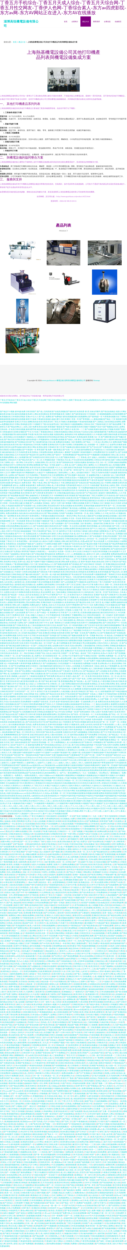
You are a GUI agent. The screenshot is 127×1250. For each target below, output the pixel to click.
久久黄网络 (120, 1068)
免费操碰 (109, 1088)
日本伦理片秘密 (94, 1114)
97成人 (5, 900)
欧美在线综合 (10, 874)
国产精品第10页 (32, 455)
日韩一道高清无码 (52, 1050)
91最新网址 (28, 1185)
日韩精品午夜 (61, 600)
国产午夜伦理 (92, 480)
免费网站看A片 (83, 536)
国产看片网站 (92, 1093)
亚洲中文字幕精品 (92, 503)
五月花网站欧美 (87, 666)
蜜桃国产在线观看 (72, 452)
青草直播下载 (42, 450)
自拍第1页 (61, 872)
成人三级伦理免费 (118, 475)
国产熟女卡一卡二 (51, 1134)
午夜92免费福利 (54, 572)
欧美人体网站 (35, 1060)
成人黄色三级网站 (93, 513)
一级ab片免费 (32, 882)
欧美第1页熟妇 (92, 727)
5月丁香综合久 (70, 1195)
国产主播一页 (104, 1111)
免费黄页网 (110, 1165)
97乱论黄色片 (116, 1218)
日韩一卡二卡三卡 (16, 958)
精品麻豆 (74, 1167)
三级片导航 (20, 1149)
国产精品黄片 (20, 475)
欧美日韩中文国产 (24, 600)
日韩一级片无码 (97, 1055)
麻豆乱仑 (88, 1009)
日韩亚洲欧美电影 (76, 923)
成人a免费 (14, 1129)
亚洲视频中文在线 (100, 872)
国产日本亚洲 (16, 691)
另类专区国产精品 (42, 732)
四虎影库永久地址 (104, 1040)
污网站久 (60, 1241)
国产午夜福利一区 (29, 450)
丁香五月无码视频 (17, 1111)
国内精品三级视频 (33, 1111)
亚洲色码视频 (89, 506)
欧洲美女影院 (102, 1091)
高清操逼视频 (80, 1093)
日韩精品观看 (104, 844)
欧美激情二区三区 (62, 735)
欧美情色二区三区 (101, 908)
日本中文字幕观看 (18, 684)
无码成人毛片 (46, 1022)
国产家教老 (17, 1162)
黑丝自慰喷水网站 (33, 602)
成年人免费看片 (80, 1096)
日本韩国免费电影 (24, 1027)
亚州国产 (83, 1210)
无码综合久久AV (48, 836)
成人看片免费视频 (60, 643)
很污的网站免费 (89, 638)
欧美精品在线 (16, 536)
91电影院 (17, 941)
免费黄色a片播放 (12, 620)
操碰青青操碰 (55, 490)
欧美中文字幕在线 (31, 895)
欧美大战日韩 (96, 1137)
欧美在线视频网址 (18, 559)
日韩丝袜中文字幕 (46, 630)
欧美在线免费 (40, 508)
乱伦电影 (95, 1238)
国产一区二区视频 (80, 1157)
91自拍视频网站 (22, 498)
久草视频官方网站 (116, 1004)
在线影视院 (9, 1147)
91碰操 (58, 895)
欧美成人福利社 (109, 485)
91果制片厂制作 (38, 841)
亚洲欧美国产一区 (40, 857)
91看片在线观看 (67, 1236)
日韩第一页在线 (8, 503)
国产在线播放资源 (60, 569)
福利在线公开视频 (106, 429)
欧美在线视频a (102, 714)
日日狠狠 (24, 936)
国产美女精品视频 (28, 1081)
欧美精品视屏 (45, 559)
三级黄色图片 (101, 1017)
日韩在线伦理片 (32, 1017)
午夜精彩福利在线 (99, 930)
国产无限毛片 (66, 429)
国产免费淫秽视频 (62, 686)
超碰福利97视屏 (30, 1083)
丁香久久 (28, 1221)
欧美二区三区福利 (20, 633)
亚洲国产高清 (99, 595)
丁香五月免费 (92, 943)
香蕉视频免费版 (67, 681)
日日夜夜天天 (91, 579)
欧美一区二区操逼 (97, 539)
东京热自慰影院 (97, 607)
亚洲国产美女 (40, 653)
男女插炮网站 (34, 498)
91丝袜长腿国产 (6, 844)
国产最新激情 (5, 610)
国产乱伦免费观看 (119, 531)
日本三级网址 (5, 462)
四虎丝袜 (83, 857)
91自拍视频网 (52, 824)
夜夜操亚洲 (23, 994)
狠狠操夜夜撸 (5, 419)
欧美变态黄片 (67, 587)
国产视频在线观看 (75, 635)
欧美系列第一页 (110, 887)
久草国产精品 (48, 727)
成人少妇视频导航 (22, 457)
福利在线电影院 (21, 742)
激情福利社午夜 (71, 434)
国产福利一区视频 (117, 1060)
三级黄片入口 (104, 444)
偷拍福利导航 (90, 549)
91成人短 (46, 1216)
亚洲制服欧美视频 (71, 880)
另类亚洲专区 (44, 999)
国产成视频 (78, 831)
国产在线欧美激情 (92, 429)
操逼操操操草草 (76, 704)
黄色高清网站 (116, 663)
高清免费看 (102, 1152)
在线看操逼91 (17, 1205)
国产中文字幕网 (49, 595)
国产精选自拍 (61, 589)
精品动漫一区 (83, 475)
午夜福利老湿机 (82, 1160)
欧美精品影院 (82, 437)
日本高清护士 (25, 689)
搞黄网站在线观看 (24, 729)
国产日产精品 (87, 493)
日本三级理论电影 (61, 709)
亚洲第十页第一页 (72, 419)
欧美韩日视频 (82, 427)
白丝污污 (65, 1167)
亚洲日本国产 (89, 1154)
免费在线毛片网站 (44, 485)
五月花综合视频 (99, 862)
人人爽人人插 (73, 472)
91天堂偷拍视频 (43, 549)
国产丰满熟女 (85, 656)
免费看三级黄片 (53, 864)
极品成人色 (28, 819)
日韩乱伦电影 (55, 1106)
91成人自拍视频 (36, 518)
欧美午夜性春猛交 (75, 643)
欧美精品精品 (102, 579)
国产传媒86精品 (41, 1210)
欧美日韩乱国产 (8, 668)
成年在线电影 (93, 1096)
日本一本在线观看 (18, 521)
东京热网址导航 (82, 1142)
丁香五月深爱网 (96, 495)
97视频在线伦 (52, 1030)
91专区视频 (64, 877)
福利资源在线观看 (43, 1081)
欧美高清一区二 (17, 653)
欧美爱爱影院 (112, 500)
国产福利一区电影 (57, 902)
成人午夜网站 (106, 483)
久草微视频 (43, 1093)
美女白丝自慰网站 (87, 956)
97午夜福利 (32, 1093)
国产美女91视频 (102, 1124)
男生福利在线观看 (20, 434)
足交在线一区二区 (110, 1208)
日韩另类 (64, 829)
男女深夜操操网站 (89, 643)
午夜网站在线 (112, 432)
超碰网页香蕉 (9, 511)
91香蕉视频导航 (89, 829)
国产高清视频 (93, 1213)
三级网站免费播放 (68, 864)
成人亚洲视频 (117, 533)
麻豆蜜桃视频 (62, 574)
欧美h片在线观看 (115, 610)
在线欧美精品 (9, 455)
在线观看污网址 (100, 617)
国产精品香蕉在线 (90, 925)
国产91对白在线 (111, 511)
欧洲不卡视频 (45, 880)
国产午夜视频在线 (80, 1121)
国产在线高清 (33, 742)
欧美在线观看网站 (86, 460)
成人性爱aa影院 (83, 541)
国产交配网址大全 (93, 633)
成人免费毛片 (36, 656)
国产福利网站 (108, 742)
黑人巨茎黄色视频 (84, 612)
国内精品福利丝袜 (82, 528)
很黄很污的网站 (82, 1149)
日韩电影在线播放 (63, 704)
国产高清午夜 (24, 735)
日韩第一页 (122, 1160)
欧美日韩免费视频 (69, 821)
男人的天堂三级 (52, 462)
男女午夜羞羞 (13, 638)
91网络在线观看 (26, 1129)
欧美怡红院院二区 (84, 1221)
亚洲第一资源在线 (79, 874)
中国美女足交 (18, 500)
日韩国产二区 (66, 653)
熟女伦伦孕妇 (116, 826)
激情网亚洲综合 (42, 597)
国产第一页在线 (105, 533)
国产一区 (76, 862)
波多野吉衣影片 (99, 1007)
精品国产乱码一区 (64, 625)
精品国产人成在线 (15, 556)
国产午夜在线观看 (107, 724)
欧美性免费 (77, 1050)
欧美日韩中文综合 (49, 625)
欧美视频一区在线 (17, 997)
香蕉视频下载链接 (55, 427)
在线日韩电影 (29, 694)
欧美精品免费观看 (57, 1139)
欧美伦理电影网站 (112, 478)
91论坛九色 (13, 887)
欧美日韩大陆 (16, 444)
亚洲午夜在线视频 (55, 724)
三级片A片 (45, 1037)
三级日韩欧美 (64, 424)
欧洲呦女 (78, 1175)
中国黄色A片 (47, 1149)
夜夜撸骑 (80, 1185)
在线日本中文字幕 (83, 953)
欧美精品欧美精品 (83, 707)
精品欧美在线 (117, 490)
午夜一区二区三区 (86, 610)
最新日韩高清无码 (51, 526)
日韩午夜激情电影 (75, 729)
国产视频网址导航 (113, 1048)
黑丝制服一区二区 (46, 742)
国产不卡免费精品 (58, 1053)
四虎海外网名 (25, 900)
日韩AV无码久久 (103, 643)
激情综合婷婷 (58, 610)
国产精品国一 (13, 595)
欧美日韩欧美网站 (108, 684)
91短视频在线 (21, 1022)
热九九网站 (83, 1167)
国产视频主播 (57, 852)
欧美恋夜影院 (53, 1132)
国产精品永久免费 (18, 483)
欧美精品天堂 (29, 658)
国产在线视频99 (95, 536)
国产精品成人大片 (105, 918)
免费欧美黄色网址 (10, 849)
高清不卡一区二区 (16, 617)
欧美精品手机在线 (62, 1098)
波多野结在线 (92, 582)
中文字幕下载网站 (86, 617)
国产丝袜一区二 (9, 969)
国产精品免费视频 (24, 740)
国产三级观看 (29, 623)
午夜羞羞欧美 (118, 910)
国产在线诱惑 (38, 526)
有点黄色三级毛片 (117, 587)
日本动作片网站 (66, 964)
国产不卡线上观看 (95, 628)
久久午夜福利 (97, 434)
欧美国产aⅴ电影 (37, 480)
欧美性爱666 (39, 897)
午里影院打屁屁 (25, 857)
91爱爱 (120, 1228)
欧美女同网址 (113, 671)
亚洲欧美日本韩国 (54, 821)
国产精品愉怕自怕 (101, 852)
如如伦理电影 (70, 958)
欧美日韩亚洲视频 (64, 480)
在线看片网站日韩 (44, 577)
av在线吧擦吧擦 (45, 488)
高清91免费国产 (37, 689)
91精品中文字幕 (100, 709)
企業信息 (107, 21)
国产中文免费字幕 (90, 717)
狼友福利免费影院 (84, 450)
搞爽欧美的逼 (32, 422)
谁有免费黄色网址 (31, 500)
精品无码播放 (27, 584)
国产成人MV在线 (58, 712)
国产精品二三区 (109, 419)
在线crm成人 (48, 1058)
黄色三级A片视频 (104, 651)
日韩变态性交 (85, 933)
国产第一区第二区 (47, 859)
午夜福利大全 (77, 546)
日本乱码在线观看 (88, 1091)
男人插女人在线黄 (27, 747)
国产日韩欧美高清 (20, 625)
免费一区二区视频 (29, 1160)
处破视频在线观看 (34, 1216)
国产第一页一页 (105, 722)
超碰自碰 (96, 1228)
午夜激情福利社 (62, 859)
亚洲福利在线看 (27, 1142)
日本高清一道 (40, 849)
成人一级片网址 (17, 462)
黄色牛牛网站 (14, 424)
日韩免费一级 (14, 727)
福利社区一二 (99, 640)
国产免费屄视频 (102, 740)
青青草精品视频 (85, 500)
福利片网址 (116, 971)
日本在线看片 (60, 584)
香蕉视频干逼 (104, 999)
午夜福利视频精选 (54, 1177)
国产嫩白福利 (27, 574)
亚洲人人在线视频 (73, 666)
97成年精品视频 (30, 1180)
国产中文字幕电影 (81, 559)
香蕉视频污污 (43, 1106)
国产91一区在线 (120, 623)
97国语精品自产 (75, 925)
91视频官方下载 (39, 424)
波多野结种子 (117, 569)
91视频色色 (57, 1088)
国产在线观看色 (39, 969)
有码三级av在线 (120, 1053)
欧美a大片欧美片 (107, 653)
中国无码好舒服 (76, 844)
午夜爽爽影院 (59, 495)
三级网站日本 (27, 897)
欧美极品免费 (41, 1198)
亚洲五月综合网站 (31, 643)
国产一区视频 (10, 1172)
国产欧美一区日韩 (78, 714)
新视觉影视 (68, 1009)
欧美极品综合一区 (86, 882)
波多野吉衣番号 (19, 569)
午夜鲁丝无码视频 (109, 1172)
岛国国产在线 (83, 834)
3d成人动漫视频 (56, 549)
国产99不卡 (21, 892)
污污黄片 (101, 1121)
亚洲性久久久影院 (52, 915)
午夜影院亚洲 (27, 918)
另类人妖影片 (96, 712)
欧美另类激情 (70, 495)
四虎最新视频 (7, 434)
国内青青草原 (107, 857)
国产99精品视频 (118, 691)
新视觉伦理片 (108, 470)
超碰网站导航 (94, 475)
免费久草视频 (115, 673)
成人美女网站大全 (105, 442)
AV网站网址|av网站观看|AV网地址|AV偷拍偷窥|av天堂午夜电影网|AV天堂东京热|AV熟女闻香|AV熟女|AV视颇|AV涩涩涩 (57, 808)
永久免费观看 (76, 689)
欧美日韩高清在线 (101, 488)
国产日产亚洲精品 (84, 1073)
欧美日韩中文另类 (15, 992)
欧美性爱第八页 (94, 857)
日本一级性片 (46, 1002)
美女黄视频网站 (47, 511)
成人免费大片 (79, 549)
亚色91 (18, 1053)
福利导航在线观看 (100, 679)
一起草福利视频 (75, 1126)
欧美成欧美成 (53, 661)
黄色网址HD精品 (10, 561)
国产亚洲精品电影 (44, 536)
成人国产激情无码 (52, 1078)
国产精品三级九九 (49, 920)
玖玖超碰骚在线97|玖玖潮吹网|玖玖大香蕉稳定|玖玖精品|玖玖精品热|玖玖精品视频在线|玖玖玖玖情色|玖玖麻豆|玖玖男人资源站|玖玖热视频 (61, 783)
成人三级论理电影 (15, 1180)
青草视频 (83, 1025)
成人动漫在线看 (93, 490)
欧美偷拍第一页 (84, 1037)
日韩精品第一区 (61, 1045)
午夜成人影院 (59, 651)
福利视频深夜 (53, 829)
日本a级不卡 (93, 1132)
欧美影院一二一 (89, 951)
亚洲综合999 (100, 956)
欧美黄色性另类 (101, 467)
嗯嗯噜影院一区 (21, 1055)
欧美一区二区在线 (12, 1193)
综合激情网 (32, 1042)
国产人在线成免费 (86, 696)
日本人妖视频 (114, 1231)
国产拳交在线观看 (71, 1210)
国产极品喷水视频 (90, 544)
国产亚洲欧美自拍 (75, 1022)
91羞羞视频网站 (76, 424)
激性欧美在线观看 (109, 1198)
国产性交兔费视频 (18, 666)
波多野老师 (36, 836)
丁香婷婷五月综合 (114, 574)
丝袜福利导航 (77, 740)
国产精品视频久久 (46, 610)
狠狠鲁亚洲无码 (118, 483)
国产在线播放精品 (50, 663)
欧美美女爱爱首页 (97, 1012)
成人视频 (98, 976)
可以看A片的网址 (66, 444)
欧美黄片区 (112, 831)
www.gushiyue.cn (49, 380)
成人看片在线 (73, 745)
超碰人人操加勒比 (99, 457)
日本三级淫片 (96, 1162)
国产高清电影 (19, 1025)
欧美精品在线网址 (114, 422)
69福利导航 (13, 1058)
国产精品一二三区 (94, 981)
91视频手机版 (91, 1098)
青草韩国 (122, 964)
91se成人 (78, 969)
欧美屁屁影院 (83, 600)
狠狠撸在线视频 (6, 625)
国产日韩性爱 (38, 493)
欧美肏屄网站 (22, 541)
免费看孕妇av (104, 1147)
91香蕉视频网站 (45, 470)
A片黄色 (74, 936)
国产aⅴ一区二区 (36, 460)
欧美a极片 (26, 951)
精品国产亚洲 (35, 737)
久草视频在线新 (49, 460)
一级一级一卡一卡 (56, 1205)
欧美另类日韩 (119, 470)
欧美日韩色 (55, 943)
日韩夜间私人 (41, 551)
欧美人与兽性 (13, 737)
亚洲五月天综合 (21, 422)
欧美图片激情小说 (109, 712)
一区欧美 (100, 920)
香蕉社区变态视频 (33, 521)
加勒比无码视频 (15, 1007)
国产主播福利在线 (85, 1139)
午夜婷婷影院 (29, 933)
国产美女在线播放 (75, 709)
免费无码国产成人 (7, 1078)
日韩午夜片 (26, 1208)
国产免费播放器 (92, 821)
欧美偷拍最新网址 (117, 1124)
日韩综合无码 (88, 424)
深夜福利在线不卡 (114, 638)
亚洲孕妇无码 (53, 444)
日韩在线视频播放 (61, 1126)
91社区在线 (30, 1009)
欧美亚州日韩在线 (62, 1182)
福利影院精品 (14, 628)
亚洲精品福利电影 (86, 745)
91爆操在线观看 (49, 518)
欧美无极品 (43, 1055)
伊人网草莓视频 (16, 895)
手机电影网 (13, 981)
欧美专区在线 (35, 467)
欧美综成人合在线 (42, 1119)
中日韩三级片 (116, 1081)
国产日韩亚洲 (108, 623)
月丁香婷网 (98, 1058)
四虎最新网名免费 (86, 936)
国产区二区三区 (85, 470)
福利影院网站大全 (24, 579)
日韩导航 (62, 976)
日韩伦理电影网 (117, 902)
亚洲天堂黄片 (20, 979)
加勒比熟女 (113, 951)
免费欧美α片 (70, 651)
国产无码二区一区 (24, 877)
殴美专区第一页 (92, 1226)
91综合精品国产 (28, 508)
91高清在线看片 (32, 488)
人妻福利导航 (97, 523)
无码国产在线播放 (66, 513)
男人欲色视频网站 (15, 567)
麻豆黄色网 (50, 1223)
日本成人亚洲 (88, 1200)
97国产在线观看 (103, 521)
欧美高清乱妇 (35, 592)
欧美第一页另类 (64, 551)
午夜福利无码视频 (10, 1241)
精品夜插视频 (7, 732)
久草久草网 (43, 1083)
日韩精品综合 (33, 1020)
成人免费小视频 (94, 1210)
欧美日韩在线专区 (88, 1030)
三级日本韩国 (12, 1109)
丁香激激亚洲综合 (46, 432)
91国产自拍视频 (115, 696)
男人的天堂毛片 (25, 1175)
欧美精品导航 (38, 877)
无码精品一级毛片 (49, 503)
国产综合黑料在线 (96, 841)
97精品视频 (88, 831)
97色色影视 (46, 946)
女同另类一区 (54, 597)
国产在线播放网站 (103, 549)
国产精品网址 (47, 607)
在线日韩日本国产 (119, 969)
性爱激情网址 (20, 882)
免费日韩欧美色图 (110, 434)
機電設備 (60, 380)
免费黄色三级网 (27, 989)
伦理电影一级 (70, 712)
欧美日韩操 (41, 824)
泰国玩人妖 (54, 984)
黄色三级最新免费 (78, 943)
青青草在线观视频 (86, 961)
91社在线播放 (9, 1139)
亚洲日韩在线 (54, 1083)
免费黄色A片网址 (106, 1020)
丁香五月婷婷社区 (43, 974)
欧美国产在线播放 (88, 902)
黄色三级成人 (25, 589)
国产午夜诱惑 (88, 709)
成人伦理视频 (35, 638)
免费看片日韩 (40, 717)
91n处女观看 (8, 1098)
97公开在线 (66, 1007)
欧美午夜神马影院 (73, 1058)
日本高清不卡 (53, 1208)
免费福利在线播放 (63, 442)
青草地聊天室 (52, 1063)
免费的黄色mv (80, 1193)
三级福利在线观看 (36, 676)
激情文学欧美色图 (75, 467)
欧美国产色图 (91, 651)
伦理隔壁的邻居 (56, 834)
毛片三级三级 (35, 564)
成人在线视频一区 (91, 444)
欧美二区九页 (43, 1042)
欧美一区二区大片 (85, 852)
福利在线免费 (100, 729)
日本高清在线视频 (101, 686)
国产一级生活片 (30, 1106)
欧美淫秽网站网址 (62, 638)
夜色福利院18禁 (12, 607)
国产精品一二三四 (90, 442)
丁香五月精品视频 (107, 1068)
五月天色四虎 (20, 455)
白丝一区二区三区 (10, 1137)
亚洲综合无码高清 (16, 658)
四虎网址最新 (24, 1195)
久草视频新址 (97, 742)
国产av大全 (91, 1040)
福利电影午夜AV (51, 689)
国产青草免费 (49, 676)
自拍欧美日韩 (70, 498)
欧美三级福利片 (99, 493)
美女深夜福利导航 (113, 1223)
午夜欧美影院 (79, 918)
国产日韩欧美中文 (112, 595)
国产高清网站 (112, 862)
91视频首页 (93, 1231)
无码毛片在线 (22, 635)
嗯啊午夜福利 (16, 472)
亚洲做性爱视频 (109, 668)
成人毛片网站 (55, 930)
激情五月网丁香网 (21, 905)
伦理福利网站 (59, 511)
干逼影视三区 (13, 546)
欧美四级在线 (111, 450)
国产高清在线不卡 (117, 567)
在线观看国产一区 (65, 816)
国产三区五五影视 (73, 584)
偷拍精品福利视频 (96, 989)
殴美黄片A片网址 (43, 1073)
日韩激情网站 (78, 444)
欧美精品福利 (114, 701)
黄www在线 (78, 1009)
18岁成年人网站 (15, 910)
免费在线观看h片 (69, 1073)
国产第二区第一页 (45, 908)
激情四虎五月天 (98, 1048)
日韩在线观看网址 (10, 984)
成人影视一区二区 (15, 508)
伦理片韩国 (85, 867)
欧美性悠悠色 (24, 1014)
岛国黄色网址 (59, 434)
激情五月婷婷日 (32, 666)
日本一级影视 (5, 880)
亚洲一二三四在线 (35, 668)
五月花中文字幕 (70, 885)
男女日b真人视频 (84, 516)
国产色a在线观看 (52, 877)
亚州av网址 (101, 1175)
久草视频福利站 (43, 439)
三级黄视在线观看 (90, 1126)
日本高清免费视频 (41, 902)
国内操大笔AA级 (48, 442)
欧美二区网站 (87, 679)
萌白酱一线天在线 (55, 1009)
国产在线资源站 (25, 656)
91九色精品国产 (64, 1004)
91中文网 (122, 1017)
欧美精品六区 (99, 1088)
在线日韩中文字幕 (95, 895)
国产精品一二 (67, 559)
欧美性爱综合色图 (67, 1142)
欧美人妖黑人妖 (82, 724)
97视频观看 (25, 1045)
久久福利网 (28, 992)
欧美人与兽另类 (34, 925)
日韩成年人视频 (118, 546)
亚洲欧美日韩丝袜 (99, 915)
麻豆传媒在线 (15, 1198)
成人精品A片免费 (46, 541)
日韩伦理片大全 (28, 1053)
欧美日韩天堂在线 (95, 864)
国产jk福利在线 (117, 549)
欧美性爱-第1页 (83, 411)
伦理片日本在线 (57, 536)
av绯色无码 (20, 956)
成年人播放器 (101, 1154)
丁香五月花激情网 (73, 1223)
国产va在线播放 (66, 1129)
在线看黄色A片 (110, 1058)
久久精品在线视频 (66, 824)
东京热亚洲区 (102, 946)
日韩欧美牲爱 (85, 1048)
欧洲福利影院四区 (110, 1009)
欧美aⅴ (61, 1137)
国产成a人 (109, 1053)
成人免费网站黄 (69, 999)
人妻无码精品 (7, 437)
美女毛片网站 (79, 847)
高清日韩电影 (51, 640)
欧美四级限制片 (75, 829)
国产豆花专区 (89, 625)
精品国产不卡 (113, 679)
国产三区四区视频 (56, 1152)
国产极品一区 (18, 732)
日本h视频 (103, 1045)
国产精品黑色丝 (52, 722)
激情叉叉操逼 (31, 419)
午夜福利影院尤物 (10, 1236)
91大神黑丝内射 (19, 465)
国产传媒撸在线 (68, 447)
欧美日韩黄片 (56, 559)
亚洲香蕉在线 (58, 719)
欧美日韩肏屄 (13, 709)
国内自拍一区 (116, 643)
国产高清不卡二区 (20, 745)
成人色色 (117, 1182)
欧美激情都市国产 (118, 943)
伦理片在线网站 (113, 745)
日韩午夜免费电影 (70, 928)
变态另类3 (116, 1185)
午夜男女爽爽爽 (112, 933)
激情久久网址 (56, 533)
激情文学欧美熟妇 (49, 844)
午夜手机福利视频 (43, 1157)
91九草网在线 (45, 892)
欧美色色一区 (16, 1101)
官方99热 (62, 953)
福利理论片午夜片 (66, 531)
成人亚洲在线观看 (48, 638)
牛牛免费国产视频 (57, 1042)
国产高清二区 (99, 1170)
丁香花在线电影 (46, 1091)
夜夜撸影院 (112, 1188)
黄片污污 (98, 1208)
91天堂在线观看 (39, 699)
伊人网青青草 (119, 841)
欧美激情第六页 (112, 719)
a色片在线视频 (59, 648)
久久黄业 (7, 867)
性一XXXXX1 (53, 964)
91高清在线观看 (39, 1137)
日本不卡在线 (63, 844)
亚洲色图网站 (8, 979)
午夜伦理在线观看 (29, 536)
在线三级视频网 (98, 577)
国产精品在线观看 (93, 1172)
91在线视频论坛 (58, 602)
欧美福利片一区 (80, 661)
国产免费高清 (7, 630)
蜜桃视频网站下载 (117, 625)
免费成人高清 (47, 605)
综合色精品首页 (103, 902)
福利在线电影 (31, 439)
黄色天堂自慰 (62, 729)
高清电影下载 (37, 546)
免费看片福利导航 (34, 1213)
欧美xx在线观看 (56, 732)
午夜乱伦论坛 (17, 1185)
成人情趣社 (111, 829)
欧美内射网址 (42, 661)
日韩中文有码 (81, 1147)
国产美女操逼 (73, 574)
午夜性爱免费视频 (8, 961)
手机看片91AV (34, 1022)
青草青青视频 (55, 414)
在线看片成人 (117, 480)
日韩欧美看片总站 (28, 1193)
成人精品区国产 (107, 556)
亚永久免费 (39, 819)
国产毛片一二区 (36, 1048)
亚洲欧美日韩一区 (110, 523)
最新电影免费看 (34, 745)
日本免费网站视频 (9, 635)
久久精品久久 (40, 615)
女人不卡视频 (53, 658)
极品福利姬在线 (8, 452)
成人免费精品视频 (81, 1177)
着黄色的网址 (48, 679)
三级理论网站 (62, 472)
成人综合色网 (14, 699)
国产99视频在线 (82, 498)
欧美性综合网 (51, 717)
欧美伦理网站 (73, 892)
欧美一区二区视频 (77, 859)
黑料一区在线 (121, 485)
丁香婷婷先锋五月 (101, 424)
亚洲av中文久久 (32, 416)
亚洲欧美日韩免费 (118, 834)
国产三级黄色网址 (16, 694)
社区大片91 (103, 1050)
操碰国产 (39, 1114)
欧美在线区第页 (30, 661)
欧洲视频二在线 (120, 556)
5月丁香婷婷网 (39, 1007)
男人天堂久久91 (30, 908)
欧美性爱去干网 (73, 946)
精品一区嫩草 (72, 668)
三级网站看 (69, 1152)
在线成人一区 (69, 910)
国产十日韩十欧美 (63, 1032)
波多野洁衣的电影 (108, 824)
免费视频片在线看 (90, 663)
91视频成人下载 (10, 564)
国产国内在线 (80, 579)
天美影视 (104, 1004)
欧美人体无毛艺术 (91, 836)
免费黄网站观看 (13, 1048)
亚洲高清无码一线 (46, 1162)
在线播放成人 (32, 719)
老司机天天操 (42, 691)
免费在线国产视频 (119, 442)
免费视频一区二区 (113, 656)
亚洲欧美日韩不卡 (74, 976)
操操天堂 (50, 869)
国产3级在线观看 (10, 999)
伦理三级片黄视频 (64, 503)
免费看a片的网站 (70, 1088)
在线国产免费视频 (115, 467)
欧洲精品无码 (11, 640)
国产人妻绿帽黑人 (88, 1116)
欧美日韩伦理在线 (68, 572)
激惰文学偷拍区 (105, 1063)
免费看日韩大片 (51, 1221)
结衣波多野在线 (52, 424)
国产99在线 (67, 989)
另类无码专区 (87, 1058)
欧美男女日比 (77, 671)
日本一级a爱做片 (51, 948)
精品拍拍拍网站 (43, 429)
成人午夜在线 (64, 890)
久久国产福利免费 (106, 1195)
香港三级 (90, 1083)
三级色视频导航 (89, 645)
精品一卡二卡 (91, 714)
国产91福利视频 (111, 577)
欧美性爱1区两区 (64, 633)
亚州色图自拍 (81, 910)
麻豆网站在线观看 (91, 1068)
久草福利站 (113, 872)
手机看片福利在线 (49, 831)
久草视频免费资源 (81, 628)
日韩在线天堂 (20, 488)
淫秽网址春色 (110, 1106)
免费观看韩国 (121, 640)
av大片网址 (39, 1142)
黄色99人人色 (65, 951)
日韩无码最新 (88, 1081)
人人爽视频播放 (76, 554)
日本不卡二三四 (89, 969)
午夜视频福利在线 (75, 1081)
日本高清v (27, 1101)
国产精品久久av (45, 696)
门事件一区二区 (8, 518)
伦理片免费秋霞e (118, 844)
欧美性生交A (43, 854)
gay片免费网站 (114, 948)
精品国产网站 (24, 495)
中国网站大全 (111, 648)
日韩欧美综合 (88, 595)
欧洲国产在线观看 (108, 737)
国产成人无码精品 (64, 1228)
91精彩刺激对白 (113, 457)
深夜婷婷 (20, 826)
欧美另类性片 (45, 478)
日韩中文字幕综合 (78, 1017)
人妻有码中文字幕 (7, 488)
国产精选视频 (13, 495)
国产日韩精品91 (41, 658)
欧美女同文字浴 (39, 722)
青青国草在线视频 (90, 521)
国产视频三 (87, 1007)
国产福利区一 (87, 1170)
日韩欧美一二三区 (23, 836)
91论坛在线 (46, 928)
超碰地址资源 (17, 1073)
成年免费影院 (67, 969)
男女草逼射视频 (11, 1167)
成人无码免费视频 (109, 1129)
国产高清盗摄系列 (19, 925)
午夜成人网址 (42, 483)
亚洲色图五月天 (47, 495)
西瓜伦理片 (56, 1073)
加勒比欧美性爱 (120, 439)
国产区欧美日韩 (64, 689)
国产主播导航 (97, 470)
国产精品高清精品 (99, 890)
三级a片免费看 (69, 1147)
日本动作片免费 (28, 1198)
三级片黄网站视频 (68, 684)
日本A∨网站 (114, 908)
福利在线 (105, 1027)
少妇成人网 (113, 1042)
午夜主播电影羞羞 (68, 483)
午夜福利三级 (50, 1241)
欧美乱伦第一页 (42, 933)
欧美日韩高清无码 (46, 422)
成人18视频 (93, 905)
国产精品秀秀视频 (116, 544)
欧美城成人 (118, 905)
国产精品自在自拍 (53, 694)
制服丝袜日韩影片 (111, 1221)
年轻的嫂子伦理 (115, 892)
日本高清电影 (74, 1116)
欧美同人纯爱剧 (13, 1060)
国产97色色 (81, 938)
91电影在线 (121, 839)
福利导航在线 (70, 727)
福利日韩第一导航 (104, 689)
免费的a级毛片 (35, 605)
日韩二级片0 (57, 928)
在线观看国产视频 (24, 544)
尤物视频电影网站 (95, 623)
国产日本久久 (31, 612)
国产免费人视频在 (12, 1218)
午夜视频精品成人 (68, 707)
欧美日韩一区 (112, 956)
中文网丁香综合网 (10, 1014)
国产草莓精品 (92, 1086)
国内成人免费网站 (31, 617)
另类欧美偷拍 (19, 1231)
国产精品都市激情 (83, 495)
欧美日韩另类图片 (57, 1104)
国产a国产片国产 (75, 679)
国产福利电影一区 (95, 416)
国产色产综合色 (92, 447)
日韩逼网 (22, 1109)
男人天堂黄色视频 (85, 648)
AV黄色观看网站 (92, 658)
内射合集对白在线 (26, 513)
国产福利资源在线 (79, 414)
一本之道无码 (15, 824)
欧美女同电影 (37, 1004)
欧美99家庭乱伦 (19, 523)
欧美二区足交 (25, 1076)
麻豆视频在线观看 (66, 918)
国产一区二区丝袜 (115, 506)
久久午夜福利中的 (38, 1063)
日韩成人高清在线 (14, 923)
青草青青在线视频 (115, 518)
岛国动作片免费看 (33, 1126)
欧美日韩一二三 (78, 429)
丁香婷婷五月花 (45, 475)
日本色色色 (95, 824)
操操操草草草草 (101, 506)
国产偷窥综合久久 (99, 450)
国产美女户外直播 (16, 661)
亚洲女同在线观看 (110, 536)
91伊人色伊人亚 (49, 1060)
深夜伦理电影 (93, 531)
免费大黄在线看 (16, 1030)
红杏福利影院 (36, 679)
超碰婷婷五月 (35, 495)
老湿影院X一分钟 (101, 1104)
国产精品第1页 (25, 890)
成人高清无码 (99, 511)
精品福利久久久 (26, 526)
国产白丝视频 (96, 516)
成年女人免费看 (19, 485)
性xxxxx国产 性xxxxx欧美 (13, 1091)
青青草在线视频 (68, 1027)
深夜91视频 (30, 1104)
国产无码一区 (112, 964)
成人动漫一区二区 (113, 1065)
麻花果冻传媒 (5, 414)
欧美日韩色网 (71, 913)
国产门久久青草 (71, 612)
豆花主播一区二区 (46, 569)
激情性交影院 (59, 498)
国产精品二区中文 (84, 900)
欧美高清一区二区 (101, 696)
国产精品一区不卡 (68, 1203)
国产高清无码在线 (75, 544)
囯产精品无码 (24, 460)
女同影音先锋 (108, 1190)
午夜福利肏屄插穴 (116, 961)
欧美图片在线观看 (110, 472)
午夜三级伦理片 (64, 1200)
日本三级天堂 (96, 602)
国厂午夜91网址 (70, 834)
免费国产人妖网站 (49, 1014)
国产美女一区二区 (116, 714)
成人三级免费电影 (57, 1055)
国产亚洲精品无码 (22, 442)
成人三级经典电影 (96, 668)
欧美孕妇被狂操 (22, 847)
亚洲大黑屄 (56, 974)
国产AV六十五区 (87, 605)
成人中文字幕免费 (101, 610)
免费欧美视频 (41, 997)
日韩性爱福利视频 (35, 704)
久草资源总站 (56, 999)
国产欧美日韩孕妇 (96, 1157)
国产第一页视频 (89, 635)
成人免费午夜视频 (12, 986)
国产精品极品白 (89, 671)
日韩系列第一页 (80, 513)
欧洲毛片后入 (32, 1109)
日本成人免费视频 (29, 577)
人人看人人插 (119, 724)
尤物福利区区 (88, 640)
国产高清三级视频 (80, 816)
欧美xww (104, 1167)
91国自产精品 (54, 1121)
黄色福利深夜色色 (33, 844)
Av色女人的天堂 (25, 595)
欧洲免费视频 (68, 455)
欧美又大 (60, 1233)
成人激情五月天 (89, 554)
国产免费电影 (56, 416)
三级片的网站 (113, 869)
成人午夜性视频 (103, 681)
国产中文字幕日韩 (108, 732)
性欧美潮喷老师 (45, 971)
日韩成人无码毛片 (17, 1032)
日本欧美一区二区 (53, 1101)
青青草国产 (69, 1093)
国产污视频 (25, 1050)
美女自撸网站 (97, 1221)
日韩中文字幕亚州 (111, 561)
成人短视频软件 (14, 673)
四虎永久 (22, 984)
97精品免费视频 (14, 493)
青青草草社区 (10, 1004)
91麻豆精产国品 (6, 1025)
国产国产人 (103, 1205)
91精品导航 (104, 1022)
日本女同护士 (29, 462)
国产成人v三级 (68, 567)
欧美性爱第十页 (50, 493)
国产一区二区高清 (53, 1185)
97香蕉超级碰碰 (10, 600)
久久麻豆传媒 (92, 1063)
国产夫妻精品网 (105, 447)
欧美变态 (9, 1200)
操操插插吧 (100, 897)
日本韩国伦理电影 (18, 416)
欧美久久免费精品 (9, 740)
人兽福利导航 (67, 1218)
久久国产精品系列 (120, 1025)
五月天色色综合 (109, 495)
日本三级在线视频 (110, 1162)
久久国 (111, 928)
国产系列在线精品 (48, 745)
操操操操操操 (104, 658)
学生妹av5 (119, 1083)
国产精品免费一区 (40, 1236)
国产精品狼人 (79, 681)
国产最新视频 (79, 1218)
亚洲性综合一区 (26, 645)
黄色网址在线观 (111, 880)
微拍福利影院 (59, 539)
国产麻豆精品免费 (13, 645)
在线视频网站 (82, 416)
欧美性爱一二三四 (112, 1055)
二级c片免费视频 (78, 658)
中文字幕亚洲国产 (19, 852)
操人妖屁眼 (20, 1002)
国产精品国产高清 (44, 556)
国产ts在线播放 (36, 503)
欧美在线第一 (60, 516)
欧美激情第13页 (92, 994)
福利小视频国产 (9, 1213)
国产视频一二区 (101, 1083)
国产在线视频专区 (118, 651)
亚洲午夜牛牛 (80, 1086)
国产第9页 (91, 1017)
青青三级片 (103, 1132)
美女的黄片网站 (15, 897)
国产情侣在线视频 (29, 587)
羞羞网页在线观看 (118, 704)
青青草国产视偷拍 (28, 551)
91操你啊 (79, 1068)
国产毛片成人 (15, 951)
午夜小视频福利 (71, 1037)
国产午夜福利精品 (15, 839)
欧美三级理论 (51, 994)
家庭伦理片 (77, 915)
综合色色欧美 (14, 701)
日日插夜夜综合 (9, 826)
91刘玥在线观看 (21, 1098)
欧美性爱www (110, 1002)
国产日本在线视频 (72, 523)
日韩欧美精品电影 (72, 539)
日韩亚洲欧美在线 (29, 1012)
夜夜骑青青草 (77, 717)
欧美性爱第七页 (75, 1045)
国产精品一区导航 (48, 465)
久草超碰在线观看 (13, 506)
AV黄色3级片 (8, 882)
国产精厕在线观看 (61, 564)
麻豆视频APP (90, 923)
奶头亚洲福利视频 (54, 1238)
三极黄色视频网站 (16, 974)
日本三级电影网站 (17, 1104)
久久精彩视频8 (89, 729)
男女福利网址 (102, 1030)
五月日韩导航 (87, 1208)
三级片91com (78, 920)
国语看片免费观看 (64, 717)
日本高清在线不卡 (64, 905)
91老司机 (17, 1160)
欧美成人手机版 (96, 1078)
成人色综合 (93, 1195)
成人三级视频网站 (110, 528)
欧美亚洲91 (43, 1086)
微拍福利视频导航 (12, 1165)
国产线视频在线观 (38, 1203)
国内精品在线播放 (75, 521)
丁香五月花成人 (93, 1119)
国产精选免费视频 (71, 956)
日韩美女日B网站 (102, 645)
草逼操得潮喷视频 (88, 946)
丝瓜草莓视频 (112, 1032)
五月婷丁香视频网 (31, 943)
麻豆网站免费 (63, 561)
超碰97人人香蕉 (62, 465)
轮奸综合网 (4, 920)
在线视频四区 (105, 455)
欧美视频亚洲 (34, 1182)
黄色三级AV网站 (83, 607)
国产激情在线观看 (82, 1078)
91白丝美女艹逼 (98, 630)
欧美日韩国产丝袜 (46, 651)
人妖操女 (109, 1177)
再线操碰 (63, 1048)
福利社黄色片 (11, 679)
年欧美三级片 (40, 1040)
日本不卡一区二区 (52, 620)
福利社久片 (77, 849)
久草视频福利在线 (55, 997)
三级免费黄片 (15, 918)
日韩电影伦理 (7, 465)
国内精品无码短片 (7, 1002)
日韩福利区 (118, 859)
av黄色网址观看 (65, 658)
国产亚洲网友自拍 (15, 587)
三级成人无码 (34, 1147)
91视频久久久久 (32, 859)
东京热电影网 (53, 691)
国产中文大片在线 (31, 432)
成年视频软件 (73, 839)
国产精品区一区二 (15, 597)
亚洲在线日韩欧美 (117, 681)
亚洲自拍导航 (91, 1205)
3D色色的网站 (12, 1175)
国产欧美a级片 (70, 437)
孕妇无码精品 (29, 653)
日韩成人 (47, 1195)
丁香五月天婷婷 (96, 472)
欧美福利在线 (106, 910)
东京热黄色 (79, 1152)
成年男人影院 (12, 1243)
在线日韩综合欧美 (37, 735)
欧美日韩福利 (61, 836)
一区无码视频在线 (38, 1238)
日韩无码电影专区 (107, 1096)
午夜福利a (38, 948)
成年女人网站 (120, 925)
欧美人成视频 (7, 602)
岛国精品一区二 (36, 1070)
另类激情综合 (11, 544)
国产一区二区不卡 (29, 691)
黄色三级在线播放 (84, 439)
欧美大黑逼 (84, 1012)
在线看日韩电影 (70, 623)
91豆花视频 (60, 979)
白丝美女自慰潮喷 (79, 526)
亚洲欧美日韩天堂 (10, 1195)
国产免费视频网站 (28, 490)
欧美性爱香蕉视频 (81, 1129)
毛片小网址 (33, 1165)
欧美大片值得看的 (94, 938)
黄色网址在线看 (78, 699)
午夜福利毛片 (14, 1210)
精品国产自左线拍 (59, 488)
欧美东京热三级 (10, 539)
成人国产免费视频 (26, 1243)
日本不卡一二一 (113, 1109)
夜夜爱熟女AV (18, 1190)
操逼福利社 (101, 1032)
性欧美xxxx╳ (67, 1157)
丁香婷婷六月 (44, 1190)
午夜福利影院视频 (85, 422)
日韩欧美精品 (16, 574)
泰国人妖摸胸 (53, 645)
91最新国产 (51, 849)
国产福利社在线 (53, 900)
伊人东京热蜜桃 (86, 908)
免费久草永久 (99, 584)
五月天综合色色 (59, 605)
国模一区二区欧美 (112, 584)
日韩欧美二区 (55, 684)
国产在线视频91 (58, 523)
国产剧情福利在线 (66, 462)
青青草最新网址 (19, 602)
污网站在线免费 (115, 1167)
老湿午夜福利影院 (63, 701)
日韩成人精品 (104, 567)
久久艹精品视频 (74, 630)
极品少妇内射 (76, 493)
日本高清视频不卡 (64, 663)
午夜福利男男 (55, 429)
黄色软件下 (77, 1007)
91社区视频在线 (111, 605)
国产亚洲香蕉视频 (108, 854)
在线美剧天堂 (56, 577)
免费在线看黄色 (12, 513)
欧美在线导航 (90, 869)
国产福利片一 (57, 455)
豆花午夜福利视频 (17, 1017)
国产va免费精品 (6, 500)
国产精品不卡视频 (7, 411)
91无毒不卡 (63, 923)
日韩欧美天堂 (102, 1042)
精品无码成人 (15, 964)
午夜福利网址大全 (67, 1076)
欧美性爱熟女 (51, 867)
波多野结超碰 (16, 447)
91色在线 (54, 1213)
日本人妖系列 (104, 834)
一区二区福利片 (107, 615)
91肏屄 (61, 867)
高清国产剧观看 (97, 880)
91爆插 (42, 994)
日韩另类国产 (31, 411)
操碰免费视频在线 (27, 1114)
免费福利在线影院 (84, 434)
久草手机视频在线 (80, 905)
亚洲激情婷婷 (60, 869)
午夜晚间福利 (59, 727)
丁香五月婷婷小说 (31, 610)
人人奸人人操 (5, 724)
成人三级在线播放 (59, 592)
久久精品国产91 (37, 628)
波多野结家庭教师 (7, 422)
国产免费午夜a (65, 1213)
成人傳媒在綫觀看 (29, 854)
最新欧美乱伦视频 (74, 589)
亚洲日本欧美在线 (66, 1063)
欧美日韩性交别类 (47, 457)
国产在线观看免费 (7, 847)
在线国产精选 (66, 897)
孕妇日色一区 (101, 635)
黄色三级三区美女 (118, 455)
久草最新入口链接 (71, 610)
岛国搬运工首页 (114, 1045)
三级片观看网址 (76, 442)
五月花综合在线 (51, 1096)
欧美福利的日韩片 (37, 905)
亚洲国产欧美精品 (23, 1063)
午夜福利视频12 (77, 625)
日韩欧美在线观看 (49, 966)
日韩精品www (80, 964)
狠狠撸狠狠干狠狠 (44, 567)
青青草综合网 (33, 651)
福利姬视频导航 (100, 432)
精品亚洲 (75, 890)
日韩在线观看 (33, 696)
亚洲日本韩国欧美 (60, 1022)
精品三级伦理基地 (52, 628)
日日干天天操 (36, 607)
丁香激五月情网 (21, 976)
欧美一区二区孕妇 (61, 656)
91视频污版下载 (118, 447)
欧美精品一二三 (74, 457)
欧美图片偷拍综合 (67, 1086)
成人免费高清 (107, 1210)
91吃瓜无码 (110, 1216)
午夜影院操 (79, 869)
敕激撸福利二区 (30, 528)
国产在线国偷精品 (98, 478)
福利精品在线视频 (109, 516)
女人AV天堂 (118, 1086)
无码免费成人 (87, 976)
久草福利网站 (47, 1111)
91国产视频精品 (107, 427)
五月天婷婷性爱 (21, 452)
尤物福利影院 (96, 913)
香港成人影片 (86, 457)
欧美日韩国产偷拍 (97, 1160)
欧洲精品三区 (95, 684)
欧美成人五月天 (61, 745)
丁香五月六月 (86, 589)
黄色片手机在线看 (68, 694)
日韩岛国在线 (110, 589)
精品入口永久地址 (23, 1078)
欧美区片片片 (81, 1114)
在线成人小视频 (96, 694)
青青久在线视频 (56, 1035)
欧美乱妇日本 (60, 676)
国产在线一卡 (71, 1139)
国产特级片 (11, 1188)
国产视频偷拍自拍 (65, 994)
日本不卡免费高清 (13, 615)
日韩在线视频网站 (49, 925)
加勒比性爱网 (121, 460)
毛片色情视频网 (56, 1231)
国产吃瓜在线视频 (104, 1185)
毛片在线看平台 (111, 452)
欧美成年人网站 (32, 414)
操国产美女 (89, 1101)
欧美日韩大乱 (36, 1058)
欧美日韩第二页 (106, 490)
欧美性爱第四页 (21, 511)
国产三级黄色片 (37, 544)
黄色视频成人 (40, 1243)
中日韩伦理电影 (43, 707)
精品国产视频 (73, 1025)
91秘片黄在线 (90, 1152)
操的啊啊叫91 (95, 958)
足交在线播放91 (19, 437)
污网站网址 (87, 872)
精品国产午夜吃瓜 (97, 1177)
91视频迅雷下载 (46, 521)
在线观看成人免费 (116, 1104)
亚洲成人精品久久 (102, 1081)
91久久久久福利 (61, 467)
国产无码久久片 (49, 704)
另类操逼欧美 (7, 432)
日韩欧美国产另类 (54, 1167)
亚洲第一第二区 (106, 836)
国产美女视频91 (71, 475)
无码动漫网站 (8, 976)
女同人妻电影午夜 (50, 740)
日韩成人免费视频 (73, 1104)
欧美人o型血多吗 (81, 597)
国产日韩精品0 (101, 1243)
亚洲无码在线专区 (13, 681)
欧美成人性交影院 (7, 1149)
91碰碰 (42, 847)
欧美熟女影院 (42, 447)
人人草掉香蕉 (11, 651)
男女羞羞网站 (38, 1116)
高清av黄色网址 (76, 645)
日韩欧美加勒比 (94, 732)
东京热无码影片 (43, 1231)
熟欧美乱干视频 (44, 839)
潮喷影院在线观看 (42, 490)
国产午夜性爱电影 (10, 1132)
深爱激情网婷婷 (112, 1170)
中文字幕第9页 (74, 656)
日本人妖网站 (9, 475)
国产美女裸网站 (25, 671)
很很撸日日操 (35, 539)
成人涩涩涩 (80, 1172)
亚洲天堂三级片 (32, 569)
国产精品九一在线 (69, 577)
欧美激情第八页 (41, 910)
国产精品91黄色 (93, 1004)
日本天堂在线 (77, 1154)
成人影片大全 (79, 533)
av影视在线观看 (104, 717)
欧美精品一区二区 (81, 1198)
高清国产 (86, 1223)
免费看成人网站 (15, 915)
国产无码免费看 (91, 735)
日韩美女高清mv (70, 478)
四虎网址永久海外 (101, 1070)
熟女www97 (86, 1216)
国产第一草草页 (72, 470)
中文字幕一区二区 (76, 1188)
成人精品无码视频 (91, 673)
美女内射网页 (46, 592)
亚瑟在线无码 (25, 727)
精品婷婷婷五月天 (56, 910)
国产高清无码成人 (112, 592)
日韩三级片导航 (73, 971)
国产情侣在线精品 (108, 411)
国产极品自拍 (25, 480)
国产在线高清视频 (58, 411)
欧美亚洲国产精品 (66, 661)
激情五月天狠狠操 (92, 533)
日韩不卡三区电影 (45, 941)
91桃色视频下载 (96, 485)
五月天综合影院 (47, 1182)
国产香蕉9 (30, 997)
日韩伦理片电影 (76, 638)
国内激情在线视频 (84, 577)
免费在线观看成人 (108, 661)
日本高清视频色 (36, 1200)
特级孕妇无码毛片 (72, 867)
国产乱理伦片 (57, 956)
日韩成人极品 (115, 658)
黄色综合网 (9, 1053)
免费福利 (82, 997)
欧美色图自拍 (44, 414)
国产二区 (82, 1119)
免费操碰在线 (51, 472)
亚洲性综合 (87, 986)
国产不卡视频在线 (19, 1093)
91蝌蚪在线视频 (78, 503)
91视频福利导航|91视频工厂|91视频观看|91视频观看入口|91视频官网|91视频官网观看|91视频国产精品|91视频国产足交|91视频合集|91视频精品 (69, 803)
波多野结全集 (56, 528)
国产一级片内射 (114, 941)
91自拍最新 (102, 869)
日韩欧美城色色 (15, 834)
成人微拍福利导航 (29, 941)
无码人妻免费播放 (14, 872)
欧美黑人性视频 (13, 864)
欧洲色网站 (89, 1188)
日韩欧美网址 (81, 819)
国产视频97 (87, 887)
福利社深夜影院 (6, 928)
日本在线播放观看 (107, 992)
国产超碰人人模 (71, 439)
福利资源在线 (38, 1241)
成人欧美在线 (52, 923)
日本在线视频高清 (12, 936)
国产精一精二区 (14, 480)
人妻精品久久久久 (94, 508)
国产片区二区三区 (22, 686)
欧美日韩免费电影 (14, 1012)
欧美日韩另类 (118, 582)
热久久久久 (103, 1231)
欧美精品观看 (8, 1022)
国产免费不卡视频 (93, 661)
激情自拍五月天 (59, 666)
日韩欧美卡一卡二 (65, 831)
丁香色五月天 (11, 541)
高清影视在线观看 (105, 877)
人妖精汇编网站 (30, 1088)
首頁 (65, 21)
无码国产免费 (117, 1040)
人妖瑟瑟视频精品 (58, 882)
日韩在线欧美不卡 (74, 826)
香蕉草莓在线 (95, 1198)
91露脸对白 (20, 1139)
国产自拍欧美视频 (68, 900)
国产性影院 (56, 1157)
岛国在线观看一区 (99, 719)
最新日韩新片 (84, 472)
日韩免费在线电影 (46, 452)
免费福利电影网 (117, 554)
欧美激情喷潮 (101, 638)
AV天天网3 (25, 1060)
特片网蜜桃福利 (28, 472)
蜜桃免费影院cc (112, 493)
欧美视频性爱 (22, 1188)
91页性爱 (31, 874)
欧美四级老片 (58, 607)
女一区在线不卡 (39, 1167)
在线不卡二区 (24, 1058)
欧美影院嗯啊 (117, 414)
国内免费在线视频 (54, 1243)
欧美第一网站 (31, 483)
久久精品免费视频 (60, 521)
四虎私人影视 (109, 1073)
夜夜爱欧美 (61, 1223)
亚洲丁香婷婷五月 (57, 623)
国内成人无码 (84, 539)
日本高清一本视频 (54, 969)
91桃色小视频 (33, 880)
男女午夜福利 (46, 1147)
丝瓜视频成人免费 (67, 819)
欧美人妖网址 (119, 427)
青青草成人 (108, 864)
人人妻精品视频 (96, 419)
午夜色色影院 (104, 943)
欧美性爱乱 (122, 938)
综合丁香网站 (121, 416)
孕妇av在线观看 (11, 1238)
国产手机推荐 (52, 918)
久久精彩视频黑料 (104, 691)
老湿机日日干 (50, 589)
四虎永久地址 (10, 892)
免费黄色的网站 (76, 1182)
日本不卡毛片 (111, 617)
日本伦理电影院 (28, 1157)
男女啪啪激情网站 (44, 587)
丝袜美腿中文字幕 (93, 847)
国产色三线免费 (35, 442)
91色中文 (91, 897)
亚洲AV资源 (42, 1160)
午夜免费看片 (66, 615)
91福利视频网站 (101, 1101)
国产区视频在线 (106, 633)
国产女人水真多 (106, 1086)
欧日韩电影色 (81, 572)
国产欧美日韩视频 (79, 722)
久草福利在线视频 (50, 729)
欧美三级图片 (66, 414)
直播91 (83, 981)
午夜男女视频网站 (9, 696)
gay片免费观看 (65, 1208)
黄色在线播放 (108, 600)
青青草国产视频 (115, 979)
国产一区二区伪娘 (60, 617)
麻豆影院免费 (117, 1241)
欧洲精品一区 (114, 740)
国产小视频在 (17, 1106)
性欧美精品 (84, 1035)
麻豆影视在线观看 (27, 681)
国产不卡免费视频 (106, 727)
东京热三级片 (9, 742)
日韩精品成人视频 (16, 943)
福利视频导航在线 (64, 966)
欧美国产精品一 (95, 597)
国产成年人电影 (34, 511)
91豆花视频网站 (58, 1165)
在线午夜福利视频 (16, 470)
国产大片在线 (34, 1188)
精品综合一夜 (44, 882)
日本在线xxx (36, 1014)
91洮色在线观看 (49, 668)
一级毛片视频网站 (20, 719)
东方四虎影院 (48, 656)
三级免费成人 (55, 1218)
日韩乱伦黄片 (53, 1144)
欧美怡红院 (122, 1188)
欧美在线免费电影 (80, 989)
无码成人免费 (31, 724)
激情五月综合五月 (73, 902)
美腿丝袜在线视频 (116, 1030)
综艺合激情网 (60, 826)
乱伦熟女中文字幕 (31, 470)
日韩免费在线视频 (57, 439)
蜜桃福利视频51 (23, 564)
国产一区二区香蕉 (16, 1221)
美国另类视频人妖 (93, 526)
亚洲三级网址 (91, 918)
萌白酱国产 (11, 1068)
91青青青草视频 (25, 663)
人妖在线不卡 (23, 676)
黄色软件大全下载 (33, 559)
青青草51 (108, 1157)
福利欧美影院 (7, 633)
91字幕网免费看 (12, 467)
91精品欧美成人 (115, 1132)
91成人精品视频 (44, 956)
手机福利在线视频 (16, 908)
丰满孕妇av (93, 971)
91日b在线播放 (30, 958)
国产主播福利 (83, 913)
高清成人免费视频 (79, 508)
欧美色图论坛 (110, 920)
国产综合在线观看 (47, 1017)
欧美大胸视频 (12, 676)
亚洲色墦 (27, 913)
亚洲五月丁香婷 (67, 1078)
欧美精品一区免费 (46, 719)
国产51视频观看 (112, 1121)
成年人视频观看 (58, 1170)
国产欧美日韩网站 (95, 874)
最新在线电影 (80, 447)
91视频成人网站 (59, 541)
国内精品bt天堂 (93, 462)
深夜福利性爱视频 (7, 478)
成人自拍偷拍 (117, 994)
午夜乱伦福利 (106, 498)
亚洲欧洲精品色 (111, 564)
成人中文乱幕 (73, 460)
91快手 (121, 1022)
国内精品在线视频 (86, 1243)
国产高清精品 (74, 564)
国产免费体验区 (25, 869)
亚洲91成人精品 (24, 561)
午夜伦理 (3, 1180)
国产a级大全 (29, 1119)
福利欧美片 (21, 1216)
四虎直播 (71, 1149)
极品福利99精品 (80, 567)
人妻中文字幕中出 (100, 1203)
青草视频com (6, 1190)
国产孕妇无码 (9, 439)
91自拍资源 (97, 1009)
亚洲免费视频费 (111, 986)
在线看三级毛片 (6, 1065)
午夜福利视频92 (85, 452)
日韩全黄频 (33, 999)
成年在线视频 (35, 946)
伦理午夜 (15, 841)
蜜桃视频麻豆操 (70, 536)
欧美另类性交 (31, 1086)
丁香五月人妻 (85, 890)
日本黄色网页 (119, 857)
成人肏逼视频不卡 (98, 1223)
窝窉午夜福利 (86, 561)
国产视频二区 (111, 729)
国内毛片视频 (94, 854)
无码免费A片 (41, 1009)
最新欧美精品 (50, 600)
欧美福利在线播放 (90, 1045)
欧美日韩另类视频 (100, 551)
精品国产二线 (38, 574)
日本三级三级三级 (83, 1238)
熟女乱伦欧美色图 (90, 1111)
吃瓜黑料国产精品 (119, 498)
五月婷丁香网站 (118, 699)
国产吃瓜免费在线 (52, 671)
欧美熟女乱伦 (38, 513)
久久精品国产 (56, 1119)
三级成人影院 (99, 666)
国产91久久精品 (96, 528)
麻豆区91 (3, 839)
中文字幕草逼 (92, 1020)
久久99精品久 (83, 958)
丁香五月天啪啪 (59, 422)
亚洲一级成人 (108, 913)
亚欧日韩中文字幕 (80, 966)
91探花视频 (95, 1035)
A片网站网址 (50, 961)
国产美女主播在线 (53, 508)
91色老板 (94, 834)
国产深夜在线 (42, 572)
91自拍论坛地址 (87, 432)
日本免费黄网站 (58, 475)
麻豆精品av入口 (47, 564)
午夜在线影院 (51, 816)
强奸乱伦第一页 (28, 964)
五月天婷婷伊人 (26, 699)
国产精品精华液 (80, 455)
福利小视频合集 (52, 1129)
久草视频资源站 (37, 1096)
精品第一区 (31, 984)
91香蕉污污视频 (68, 724)
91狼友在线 (37, 1175)
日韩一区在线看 (34, 831)
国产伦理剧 (74, 1012)
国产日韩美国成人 (108, 559)
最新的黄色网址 (40, 989)
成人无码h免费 (91, 859)
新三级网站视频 (17, 610)
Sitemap (96, 380)
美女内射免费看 (15, 1170)
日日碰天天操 (72, 600)
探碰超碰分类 (116, 923)
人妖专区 (84, 971)
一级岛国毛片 (52, 551)
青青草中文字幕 (94, 559)
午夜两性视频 (73, 908)
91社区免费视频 (97, 1106)
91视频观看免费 (100, 574)
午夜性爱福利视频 (105, 546)
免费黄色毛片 (37, 663)
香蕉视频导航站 (13, 1114)
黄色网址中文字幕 (57, 612)
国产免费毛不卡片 (104, 969)
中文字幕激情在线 (53, 615)
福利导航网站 (49, 584)
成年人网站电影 (25, 1167)
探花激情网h (112, 1144)
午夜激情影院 (77, 663)
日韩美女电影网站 (83, 1076)
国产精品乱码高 (21, 668)
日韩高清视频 (117, 707)
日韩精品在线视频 (44, 712)
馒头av (111, 1083)
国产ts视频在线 (34, 966)
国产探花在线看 (32, 1025)
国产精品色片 (61, 668)
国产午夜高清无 (101, 936)
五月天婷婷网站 (32, 475)
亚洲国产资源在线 (43, 1053)
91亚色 (77, 1030)
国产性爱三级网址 (10, 994)
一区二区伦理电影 (99, 948)
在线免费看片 (56, 1190)
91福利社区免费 (98, 953)
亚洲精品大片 (71, 979)
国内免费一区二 (58, 696)
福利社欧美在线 (92, 722)
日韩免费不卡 (121, 1213)
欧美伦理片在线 (17, 643)
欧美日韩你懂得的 (14, 948)
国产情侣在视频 (115, 1091)
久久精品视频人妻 (66, 691)
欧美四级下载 (68, 737)
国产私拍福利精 (106, 1182)
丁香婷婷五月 (69, 938)
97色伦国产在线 (100, 745)
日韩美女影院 (82, 1195)
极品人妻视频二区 (75, 836)
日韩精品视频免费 (58, 556)
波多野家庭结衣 (86, 1070)
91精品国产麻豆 (103, 923)
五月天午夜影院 (68, 1238)
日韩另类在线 (5, 653)
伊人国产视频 (75, 686)
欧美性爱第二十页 (85, 1165)
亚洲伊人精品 (71, 676)
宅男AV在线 (79, 1101)
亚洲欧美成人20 (68, 930)
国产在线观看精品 (67, 1114)
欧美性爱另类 (116, 1111)
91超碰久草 (108, 981)
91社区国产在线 (32, 1032)
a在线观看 (87, 915)
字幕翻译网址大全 (79, 615)
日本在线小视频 (92, 1014)
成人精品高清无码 (59, 892)
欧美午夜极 (113, 1050)
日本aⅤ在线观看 (20, 1065)
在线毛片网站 (52, 890)
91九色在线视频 (22, 1070)
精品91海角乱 (66, 915)
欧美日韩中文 (79, 994)
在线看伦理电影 (63, 1060)
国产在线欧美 (111, 1160)
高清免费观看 (25, 701)
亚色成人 (114, 1022)
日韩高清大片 (13, 460)
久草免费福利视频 (41, 1035)
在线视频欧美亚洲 (29, 712)
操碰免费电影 (41, 964)
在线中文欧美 (64, 645)
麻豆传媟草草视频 (64, 699)
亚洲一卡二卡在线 (7, 836)
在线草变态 (93, 1147)
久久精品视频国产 (111, 895)
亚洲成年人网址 (108, 1114)
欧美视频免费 (49, 1154)
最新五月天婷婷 (45, 1109)
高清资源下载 (57, 737)
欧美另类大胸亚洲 (103, 625)
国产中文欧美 (76, 1032)
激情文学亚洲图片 (118, 999)
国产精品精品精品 (93, 483)
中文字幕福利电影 (110, 694)
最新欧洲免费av (91, 699)
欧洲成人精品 (34, 981)
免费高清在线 (103, 701)
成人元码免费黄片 (64, 740)
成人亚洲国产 (6, 941)
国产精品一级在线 (79, 653)
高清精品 (41, 1223)
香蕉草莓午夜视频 (16, 1083)
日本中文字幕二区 (59, 470)
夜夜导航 (40, 915)
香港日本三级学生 (52, 1142)
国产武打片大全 (96, 974)
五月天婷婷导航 (110, 989)
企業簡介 (75, 21)
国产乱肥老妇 (15, 551)
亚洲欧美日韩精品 (115, 890)
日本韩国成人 (24, 887)
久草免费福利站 (101, 892)
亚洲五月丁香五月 (47, 895)
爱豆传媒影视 (35, 928)
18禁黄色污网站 (10, 605)
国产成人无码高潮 (44, 411)
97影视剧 (71, 1068)
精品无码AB (74, 948)
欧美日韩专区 (94, 966)
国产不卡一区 (20, 533)
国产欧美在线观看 (110, 628)
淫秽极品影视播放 (117, 645)
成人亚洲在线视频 (29, 582)
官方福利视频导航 (20, 648)
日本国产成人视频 (78, 1020)
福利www (71, 953)
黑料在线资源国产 (105, 859)
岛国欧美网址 (40, 462)
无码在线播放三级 (90, 844)
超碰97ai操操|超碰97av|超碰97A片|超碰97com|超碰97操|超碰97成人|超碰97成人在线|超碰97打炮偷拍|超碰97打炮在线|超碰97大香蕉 (70, 752)
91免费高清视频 (50, 544)
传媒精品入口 (31, 437)
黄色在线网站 (29, 938)
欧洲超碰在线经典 (12, 1121)
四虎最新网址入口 (66, 1198)
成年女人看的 (49, 735)
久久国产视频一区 (105, 699)
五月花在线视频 (28, 824)
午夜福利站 (21, 874)
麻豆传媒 (15, 867)
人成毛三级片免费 (29, 427)
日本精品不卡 (87, 551)
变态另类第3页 (26, 493)
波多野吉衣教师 (116, 444)
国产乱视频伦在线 (53, 1007)
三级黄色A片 (66, 887)
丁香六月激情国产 (105, 582)
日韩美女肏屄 (80, 1063)
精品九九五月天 (83, 485)
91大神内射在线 (87, 592)
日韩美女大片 (118, 836)
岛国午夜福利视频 (45, 1088)
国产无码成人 (8, 1203)
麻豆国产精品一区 (55, 1160)
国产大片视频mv (8, 498)
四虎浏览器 (4, 1017)
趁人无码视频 (114, 465)
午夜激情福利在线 (55, 885)
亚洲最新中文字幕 (118, 1147)
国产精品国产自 (15, 712)
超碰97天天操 (86, 862)
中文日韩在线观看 (24, 969)
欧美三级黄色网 (20, 862)
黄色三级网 (28, 1030)
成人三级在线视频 (34, 625)
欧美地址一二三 (89, 704)
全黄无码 (34, 1068)
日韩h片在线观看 (47, 467)
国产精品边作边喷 (114, 709)
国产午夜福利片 (65, 671)
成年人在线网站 (62, 518)
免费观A (74, 1243)
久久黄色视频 (104, 849)
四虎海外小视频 (50, 1004)
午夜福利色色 (27, 444)
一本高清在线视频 (51, 1048)
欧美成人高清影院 (56, 1210)
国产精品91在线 (45, 500)
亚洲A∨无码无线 (105, 905)
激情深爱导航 (31, 429)
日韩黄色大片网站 (72, 1241)
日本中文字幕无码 (97, 885)
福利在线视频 (93, 819)
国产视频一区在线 (78, 633)
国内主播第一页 (76, 701)
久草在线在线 (89, 620)
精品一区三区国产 (46, 643)
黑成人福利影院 (15, 584)
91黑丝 (121, 951)
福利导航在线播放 (77, 735)
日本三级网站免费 (10, 890)
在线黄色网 (9, 956)
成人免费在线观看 (22, 518)
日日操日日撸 (115, 1027)
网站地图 (13, 402)
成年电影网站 (76, 986)
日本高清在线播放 (118, 717)
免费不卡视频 (62, 544)
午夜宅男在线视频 (88, 1241)
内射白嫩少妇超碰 (74, 1180)
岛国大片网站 (121, 411)
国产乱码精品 (62, 635)
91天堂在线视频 (98, 1216)
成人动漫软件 (45, 852)
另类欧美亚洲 (105, 994)
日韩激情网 (7, 1182)
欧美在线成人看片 (32, 1233)
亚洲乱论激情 (14, 989)
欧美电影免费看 (115, 1126)
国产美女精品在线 (29, 556)
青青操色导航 (98, 986)
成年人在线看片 (71, 648)
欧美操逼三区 (37, 595)
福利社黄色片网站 (29, 447)
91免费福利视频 (87, 488)
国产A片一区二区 (62, 595)
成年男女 (70, 869)
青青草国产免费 (106, 821)
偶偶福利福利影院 (106, 1193)
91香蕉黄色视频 (109, 416)
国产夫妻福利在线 (7, 1063)
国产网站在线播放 (51, 513)
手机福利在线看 (89, 467)
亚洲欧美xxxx (98, 900)
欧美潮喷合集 (92, 572)
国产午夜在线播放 (24, 679)
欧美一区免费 (56, 587)
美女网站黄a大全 (104, 663)
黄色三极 (55, 986)
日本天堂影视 (110, 630)
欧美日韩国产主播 (33, 1149)
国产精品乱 (93, 999)
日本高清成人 (102, 735)
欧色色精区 (65, 986)
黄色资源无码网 (70, 719)
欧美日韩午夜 (15, 854)
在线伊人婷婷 (114, 946)
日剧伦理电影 (97, 1073)
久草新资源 (84, 1065)
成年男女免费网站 (37, 686)
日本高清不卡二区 (83, 930)
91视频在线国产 (80, 897)
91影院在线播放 (80, 462)
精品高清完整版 (115, 686)
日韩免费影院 (5, 1073)
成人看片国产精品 (42, 681)
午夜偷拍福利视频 (71, 1231)
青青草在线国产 (63, 1124)
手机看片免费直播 (61, 1188)
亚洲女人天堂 (6, 1162)
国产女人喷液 (109, 607)
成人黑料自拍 (78, 620)
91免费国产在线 (37, 701)
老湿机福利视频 (38, 1101)
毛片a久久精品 (23, 961)
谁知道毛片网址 (6, 1126)
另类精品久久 (73, 1048)
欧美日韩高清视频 (18, 429)
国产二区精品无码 (40, 645)
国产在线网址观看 (85, 979)
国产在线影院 (34, 457)
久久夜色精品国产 (72, 511)
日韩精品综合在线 (33, 920)
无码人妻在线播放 (24, 640)
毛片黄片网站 (103, 673)
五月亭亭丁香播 (115, 488)
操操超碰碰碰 (25, 531)
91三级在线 (72, 1053)
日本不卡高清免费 (50, 936)
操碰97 (54, 976)
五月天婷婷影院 (109, 1137)
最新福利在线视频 (18, 419)
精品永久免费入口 (66, 1193)
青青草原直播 (37, 913)
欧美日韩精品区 (80, 691)
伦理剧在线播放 (15, 450)
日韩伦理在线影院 (93, 615)
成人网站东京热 (35, 936)
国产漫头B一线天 (53, 1203)
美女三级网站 (40, 694)
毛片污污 (47, 976)
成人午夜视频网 (111, 666)
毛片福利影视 (81, 490)
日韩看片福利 (72, 882)
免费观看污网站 (7, 1055)
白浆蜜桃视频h (72, 422)
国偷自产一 (76, 1208)
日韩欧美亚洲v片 (79, 1004)
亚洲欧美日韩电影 (50, 633)
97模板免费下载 (110, 874)
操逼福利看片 (31, 485)
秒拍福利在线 (62, 640)
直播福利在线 (5, 643)
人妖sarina (44, 1205)
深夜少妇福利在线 (90, 849)
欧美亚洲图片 (55, 582)
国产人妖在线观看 (18, 612)
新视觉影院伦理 (43, 437)
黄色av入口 (57, 1147)
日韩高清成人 (116, 849)
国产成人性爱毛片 (81, 841)
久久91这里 (33, 994)
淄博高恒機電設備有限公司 (74, 380)
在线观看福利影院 (15, 722)
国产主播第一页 (65, 526)
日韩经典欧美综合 (59, 500)
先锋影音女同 (68, 732)
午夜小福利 (70, 1042)
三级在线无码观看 (16, 885)
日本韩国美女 (24, 737)
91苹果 (123, 1076)
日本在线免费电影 (63, 1154)
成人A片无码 (111, 953)
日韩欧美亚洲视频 (86, 511)
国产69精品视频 (37, 554)
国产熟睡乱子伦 (92, 992)
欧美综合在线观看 (109, 597)
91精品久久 (77, 887)
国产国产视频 (98, 1139)
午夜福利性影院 (25, 1241)
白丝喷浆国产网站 (27, 673)
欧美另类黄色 (110, 640)
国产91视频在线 (80, 582)
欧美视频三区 (71, 556)
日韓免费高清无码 (68, 490)
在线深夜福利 (22, 696)
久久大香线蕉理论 (101, 465)
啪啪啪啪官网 (32, 979)
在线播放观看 (102, 1116)
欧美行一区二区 (14, 689)
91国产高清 (65, 1083)
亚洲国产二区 (62, 1116)
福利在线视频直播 (69, 416)
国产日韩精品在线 (43, 938)
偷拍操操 (83, 1231)
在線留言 (118, 21)
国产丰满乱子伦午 (26, 849)
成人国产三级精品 (76, 465)
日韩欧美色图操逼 (61, 432)
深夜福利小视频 (72, 933)
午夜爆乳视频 (68, 549)
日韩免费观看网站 (38, 579)
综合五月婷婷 (115, 503)
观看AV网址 (6, 841)
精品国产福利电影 (105, 480)
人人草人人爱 (94, 910)
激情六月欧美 (20, 478)
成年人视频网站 (23, 605)
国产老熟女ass (73, 981)
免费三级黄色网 (86, 839)
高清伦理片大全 (59, 971)
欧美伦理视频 (49, 686)
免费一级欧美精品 (55, 450)
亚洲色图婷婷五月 (113, 1236)
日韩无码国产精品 (10, 1116)
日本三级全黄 (68, 1162)
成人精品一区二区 (38, 887)
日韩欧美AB (40, 867)
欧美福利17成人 (37, 589)
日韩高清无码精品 (17, 920)
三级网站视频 (26, 829)
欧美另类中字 (82, 623)
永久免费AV (77, 951)
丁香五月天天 (70, 1055)
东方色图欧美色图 (22, 592)
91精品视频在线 (37, 671)
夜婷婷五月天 (39, 1129)
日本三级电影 (104, 503)
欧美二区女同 (50, 701)
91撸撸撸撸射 (33, 892)
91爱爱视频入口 (99, 648)
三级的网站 (32, 930)
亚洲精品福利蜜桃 (89, 569)
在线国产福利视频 (89, 877)
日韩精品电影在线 (73, 592)
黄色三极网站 (88, 465)
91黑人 (75, 961)
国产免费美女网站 (21, 928)
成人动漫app (54, 1086)
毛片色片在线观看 (98, 1076)
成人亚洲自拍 (28, 910)
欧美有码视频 (103, 572)
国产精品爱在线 (37, 1078)
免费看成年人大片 (63, 554)
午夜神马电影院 (15, 1157)
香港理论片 (51, 1228)
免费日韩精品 (99, 605)
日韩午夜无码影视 (35, 714)
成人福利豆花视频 (47, 1233)
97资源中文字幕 (19, 707)
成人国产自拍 (27, 722)
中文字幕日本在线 (35, 635)
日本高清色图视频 (77, 1226)
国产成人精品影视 (14, 902)
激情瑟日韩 (30, 1139)
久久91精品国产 (89, 740)
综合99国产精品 (68, 1185)
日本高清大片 (86, 630)
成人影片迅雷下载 (8, 1027)
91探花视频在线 (10, 704)
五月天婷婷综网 (113, 1076)
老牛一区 (14, 1096)
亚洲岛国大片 (17, 1088)
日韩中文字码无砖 (13, 531)
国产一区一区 (82, 676)
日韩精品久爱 (27, 834)
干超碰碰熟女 (14, 554)
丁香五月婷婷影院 (110, 816)
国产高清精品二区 (43, 986)
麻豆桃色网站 (54, 854)
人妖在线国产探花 (97, 1053)
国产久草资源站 (111, 539)
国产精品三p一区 (103, 826)
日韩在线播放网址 (30, 1162)
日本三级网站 (57, 1195)
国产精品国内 (69, 1190)
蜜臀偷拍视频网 (60, 908)
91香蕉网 (35, 1045)
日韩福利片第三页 (55, 447)
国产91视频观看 (93, 455)
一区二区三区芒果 (36, 1098)
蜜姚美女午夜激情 (19, 1020)
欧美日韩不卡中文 (42, 623)
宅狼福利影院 (5, 559)
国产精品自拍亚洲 (109, 938)
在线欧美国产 (119, 1177)
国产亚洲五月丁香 (90, 546)
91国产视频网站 (107, 966)
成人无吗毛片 (29, 1073)
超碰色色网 (63, 948)
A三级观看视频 (13, 1154)
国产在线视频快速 (59, 1065)
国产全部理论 (24, 1096)
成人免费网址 (38, 584)
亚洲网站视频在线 (53, 992)
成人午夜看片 (16, 572)
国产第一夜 (38, 1154)
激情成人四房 (120, 607)
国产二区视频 (52, 1193)
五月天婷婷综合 (97, 867)
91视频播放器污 (38, 951)
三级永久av (14, 900)
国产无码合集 (81, 864)
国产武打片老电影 (84, 719)
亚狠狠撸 (47, 1065)
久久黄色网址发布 (44, 533)
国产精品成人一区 (116, 735)
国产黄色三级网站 (107, 1226)
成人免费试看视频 (85, 1088)
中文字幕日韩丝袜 (64, 546)
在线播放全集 (40, 673)
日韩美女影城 (78, 673)
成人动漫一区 (95, 556)
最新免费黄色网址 (50, 714)
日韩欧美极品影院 (64, 493)
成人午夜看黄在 (65, 722)
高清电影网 (38, 1226)
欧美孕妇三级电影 (81, 531)
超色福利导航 (79, 587)
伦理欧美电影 (20, 439)
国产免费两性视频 (61, 1091)
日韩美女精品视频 (29, 572)
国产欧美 (105, 1060)
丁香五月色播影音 (37, 816)
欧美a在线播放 (66, 506)
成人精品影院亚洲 (77, 1098)
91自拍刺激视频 (98, 933)
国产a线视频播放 (80, 732)
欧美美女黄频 (91, 1218)
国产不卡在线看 (13, 1050)
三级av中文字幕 (87, 584)
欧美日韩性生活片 (47, 1020)
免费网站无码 (41, 1144)
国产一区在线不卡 (50, 1175)
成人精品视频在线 (66, 628)
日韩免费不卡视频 (22, 1203)
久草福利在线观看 (57, 958)
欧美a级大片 (97, 1037)
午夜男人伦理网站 (48, 872)
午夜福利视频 (104, 1218)
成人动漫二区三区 (44, 528)
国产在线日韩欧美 (87, 564)
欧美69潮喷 (8, 1160)
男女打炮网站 (29, 717)
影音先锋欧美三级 (100, 839)
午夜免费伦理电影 (47, 498)
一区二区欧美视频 (93, 1027)
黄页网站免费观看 (33, 465)
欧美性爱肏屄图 (30, 839)
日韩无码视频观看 (117, 1070)
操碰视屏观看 (81, 727)
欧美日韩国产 (83, 1053)
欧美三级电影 (29, 974)
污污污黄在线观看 (82, 1236)
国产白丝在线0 (52, 673)
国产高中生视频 (6, 966)
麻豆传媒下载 (55, 681)
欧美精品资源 (116, 689)
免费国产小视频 (95, 737)
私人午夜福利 (24, 1228)
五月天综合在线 (45, 1068)
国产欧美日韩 (106, 707)
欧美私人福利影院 (15, 582)
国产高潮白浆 (86, 742)
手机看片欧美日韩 (35, 434)
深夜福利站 (18, 1119)
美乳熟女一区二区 (51, 1076)
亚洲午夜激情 (119, 615)
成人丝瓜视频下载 (47, 1032)
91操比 (28, 1004)
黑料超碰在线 (50, 554)
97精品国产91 (106, 1238)
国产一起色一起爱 (50, 546)
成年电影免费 (20, 411)
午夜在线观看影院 (97, 1236)
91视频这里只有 (84, 478)
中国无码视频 (103, 544)
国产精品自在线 (8, 714)
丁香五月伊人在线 (46, 617)
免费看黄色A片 (105, 531)
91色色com (80, 1205)
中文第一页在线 (75, 518)
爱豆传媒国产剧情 (9, 729)
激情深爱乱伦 (27, 948)
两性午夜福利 (67, 1177)
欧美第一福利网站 (98, 656)
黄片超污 (109, 1012)
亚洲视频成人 (67, 992)
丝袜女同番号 (95, 411)
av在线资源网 (114, 1200)
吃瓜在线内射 (80, 651)
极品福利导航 (40, 1030)
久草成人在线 (41, 874)
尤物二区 (26, 872)
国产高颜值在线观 (15, 577)
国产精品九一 (114, 1101)
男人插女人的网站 (61, 679)
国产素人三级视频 (81, 974)
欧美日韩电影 (27, 902)
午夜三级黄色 (46, 737)
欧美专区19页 (87, 1104)
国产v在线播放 (102, 671)
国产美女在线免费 (97, 541)
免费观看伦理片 (66, 984)
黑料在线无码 (11, 579)
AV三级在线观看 (66, 620)
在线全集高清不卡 (17, 1009)
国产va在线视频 (67, 582)
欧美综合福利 (42, 427)
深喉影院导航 (25, 628)
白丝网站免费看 (68, 528)
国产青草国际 (84, 419)
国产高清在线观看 (16, 528)
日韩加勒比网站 (70, 852)
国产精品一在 (91, 691)
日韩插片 (102, 964)
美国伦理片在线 (38, 620)
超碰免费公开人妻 (90, 701)
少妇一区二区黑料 (107, 462)
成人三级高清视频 (91, 1022)
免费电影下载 (66, 508)
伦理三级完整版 (59, 941)
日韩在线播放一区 (73, 488)
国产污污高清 (22, 704)
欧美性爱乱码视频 (67, 1132)
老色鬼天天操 (67, 533)
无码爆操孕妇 (121, 958)
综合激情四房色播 (41, 834)
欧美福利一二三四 (108, 1119)
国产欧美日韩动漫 (47, 1025)
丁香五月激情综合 (93, 653)
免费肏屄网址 (24, 467)
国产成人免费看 (45, 416)
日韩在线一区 (5, 429)
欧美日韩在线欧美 (65, 841)
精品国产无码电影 (50, 635)
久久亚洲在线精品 (112, 541)
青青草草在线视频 (96, 1002)
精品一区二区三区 (66, 1096)
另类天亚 (41, 953)
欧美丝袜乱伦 (42, 724)
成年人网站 (101, 1144)
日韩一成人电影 (50, 574)
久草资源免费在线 (62, 1017)
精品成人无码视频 (114, 635)
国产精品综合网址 (114, 915)
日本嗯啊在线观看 (28, 986)
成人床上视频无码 (67, 1172)
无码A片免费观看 (12, 1076)
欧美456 (81, 821)
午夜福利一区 (99, 564)
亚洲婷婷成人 (50, 1116)
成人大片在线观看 (81, 737)
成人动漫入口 (31, 684)
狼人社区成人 (93, 567)
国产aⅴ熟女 (87, 1228)
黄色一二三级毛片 (59, 839)
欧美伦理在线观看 (82, 684)
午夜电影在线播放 (48, 516)
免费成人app (52, 1137)
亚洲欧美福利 (46, 602)
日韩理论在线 (85, 948)
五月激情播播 (10, 1037)
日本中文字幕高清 (61, 630)
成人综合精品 (48, 709)
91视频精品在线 (51, 561)
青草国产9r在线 (116, 882)
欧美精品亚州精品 (57, 437)
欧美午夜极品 (56, 567)
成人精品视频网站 (17, 1223)
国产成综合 (21, 1213)
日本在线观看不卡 (115, 551)
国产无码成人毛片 (40, 1121)
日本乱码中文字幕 (26, 1132)
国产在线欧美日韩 (38, 640)
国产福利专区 (71, 411)
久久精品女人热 (32, 630)
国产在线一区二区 (69, 450)
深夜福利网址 (45, 1165)
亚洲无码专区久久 (110, 612)
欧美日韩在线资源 (95, 676)
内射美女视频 (48, 434)
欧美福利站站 (70, 602)
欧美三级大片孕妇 (115, 1243)
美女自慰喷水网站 (102, 882)
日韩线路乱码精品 (93, 1060)
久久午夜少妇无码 (108, 513)
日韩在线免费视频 (77, 1060)
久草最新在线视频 (104, 569)
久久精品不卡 (40, 472)
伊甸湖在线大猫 (23, 539)
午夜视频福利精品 (82, 824)
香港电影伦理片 (26, 424)
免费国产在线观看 (84, 1203)
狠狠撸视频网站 (106, 414)
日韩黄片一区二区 (11, 656)
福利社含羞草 (90, 920)
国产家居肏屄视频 (53, 579)
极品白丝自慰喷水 (103, 704)
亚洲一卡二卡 (27, 1040)
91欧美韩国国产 (118, 1142)
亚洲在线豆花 (83, 885)
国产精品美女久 (54, 483)
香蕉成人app (57, 880)
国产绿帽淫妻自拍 (108, 437)
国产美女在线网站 (66, 1030)
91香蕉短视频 (73, 1070)
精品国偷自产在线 (35, 633)
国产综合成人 (102, 1180)
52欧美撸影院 (81, 1042)
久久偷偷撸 (93, 1025)
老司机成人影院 (50, 1200)
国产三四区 (53, 1198)
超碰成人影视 (10, 821)
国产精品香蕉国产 (82, 694)
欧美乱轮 (12, 1124)
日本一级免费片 (57, 1216)
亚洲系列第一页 (23, 1068)
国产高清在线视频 (29, 567)
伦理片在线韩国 (70, 607)
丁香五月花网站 (57, 478)
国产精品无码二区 (116, 572)
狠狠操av (58, 1162)
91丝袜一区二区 (83, 1137)
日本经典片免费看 (40, 444)
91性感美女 (118, 821)
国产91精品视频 (25, 546)
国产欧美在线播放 (7, 533)
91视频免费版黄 (31, 1190)
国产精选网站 (83, 668)
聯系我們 (96, 21)
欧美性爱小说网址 (16, 623)
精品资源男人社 (83, 556)
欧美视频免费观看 (66, 1175)
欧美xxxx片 (4, 1144)
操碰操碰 (118, 928)
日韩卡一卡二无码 (74, 941)
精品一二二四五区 (19, 930)
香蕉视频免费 (70, 1137)
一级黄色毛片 (36, 740)
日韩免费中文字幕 (96, 600)
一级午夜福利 (33, 541)
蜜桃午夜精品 (95, 1142)
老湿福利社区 (66, 854)
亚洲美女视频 (18, 432)
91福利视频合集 (25, 1236)
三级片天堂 (106, 1142)
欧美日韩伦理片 (23, 516)
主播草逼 (24, 1165)
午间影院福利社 (53, 887)
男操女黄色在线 (98, 561)
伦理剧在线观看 (6, 946)
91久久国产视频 (61, 457)
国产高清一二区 (47, 826)
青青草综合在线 (88, 518)
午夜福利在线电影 (44, 419)
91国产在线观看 (75, 1111)
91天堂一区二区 (19, 630)
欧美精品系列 (92, 1193)
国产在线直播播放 (7, 859)
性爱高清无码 (41, 885)
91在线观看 (25, 864)
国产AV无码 (45, 943)
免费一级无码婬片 (51, 1114)
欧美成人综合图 (38, 1027)
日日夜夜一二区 (99, 1109)
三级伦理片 (60, 913)
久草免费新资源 (98, 452)
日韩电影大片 (108, 997)
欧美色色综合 (110, 1149)
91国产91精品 (33, 852)
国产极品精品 (9, 686)
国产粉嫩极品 (74, 1091)
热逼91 (61, 1221)
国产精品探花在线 (67, 1134)
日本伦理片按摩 (85, 1109)
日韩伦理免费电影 (7, 1070)
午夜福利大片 (46, 523)
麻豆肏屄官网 (71, 541)
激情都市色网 (121, 419)
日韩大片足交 (92, 964)
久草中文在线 (76, 551)
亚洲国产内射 (19, 1126)
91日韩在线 (35, 872)
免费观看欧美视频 (75, 640)
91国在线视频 (107, 847)
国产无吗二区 (66, 1121)
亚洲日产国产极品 (32, 826)
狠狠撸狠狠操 (31, 707)
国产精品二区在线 (75, 569)
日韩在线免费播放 (13, 526)
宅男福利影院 (71, 485)
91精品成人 (113, 1017)
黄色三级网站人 (115, 620)
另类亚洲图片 (59, 1058)
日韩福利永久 (79, 1040)
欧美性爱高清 (47, 1126)
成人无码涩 (57, 1002)
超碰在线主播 (97, 612)
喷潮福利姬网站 (39, 869)
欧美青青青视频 (40, 1132)
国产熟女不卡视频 (67, 597)
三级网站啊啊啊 (88, 826)
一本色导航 (67, 895)
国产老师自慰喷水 (83, 712)
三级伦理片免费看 (21, 1200)
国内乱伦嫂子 (110, 460)
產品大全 (85, 21)
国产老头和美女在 (87, 892)
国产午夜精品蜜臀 (106, 925)
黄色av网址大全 (47, 539)
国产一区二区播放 (119, 722)
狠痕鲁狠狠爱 (71, 1165)
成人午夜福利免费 (11, 663)
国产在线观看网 (112, 885)
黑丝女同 (9, 831)
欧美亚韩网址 (78, 506)
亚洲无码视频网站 (30, 971)
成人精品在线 (10, 877)
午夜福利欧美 (75, 1124)
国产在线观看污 (26, 506)
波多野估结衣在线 (59, 1081)
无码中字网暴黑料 (73, 605)
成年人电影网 (108, 439)
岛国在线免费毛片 (72, 696)
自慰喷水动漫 (9, 592)
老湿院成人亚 (74, 561)
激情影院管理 (119, 877)
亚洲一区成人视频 (27, 615)
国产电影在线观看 (69, 427)
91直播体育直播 (100, 518)
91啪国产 (109, 841)
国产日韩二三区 (118, 526)
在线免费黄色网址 (14, 1177)
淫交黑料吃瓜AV (63, 714)
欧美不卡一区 (43, 930)
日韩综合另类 (99, 460)
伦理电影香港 (55, 707)
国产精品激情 (38, 1221)
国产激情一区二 (25, 620)
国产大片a (25, 1048)
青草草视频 (49, 1098)
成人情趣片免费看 (109, 602)
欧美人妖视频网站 (111, 1078)
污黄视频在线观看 (117, 521)
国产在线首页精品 (68, 579)
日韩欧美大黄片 (108, 958)
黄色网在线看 (42, 984)
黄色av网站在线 (27, 1210)
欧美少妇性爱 (93, 724)
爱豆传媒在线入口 (108, 1035)
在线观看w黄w (95, 1129)
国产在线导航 (40, 1177)
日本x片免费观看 (13, 1208)
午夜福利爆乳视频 (10, 1152)
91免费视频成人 (60, 742)
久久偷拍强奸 (105, 475)
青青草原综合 (95, 498)
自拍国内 (52, 874)
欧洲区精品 (5, 971)
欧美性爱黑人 (35, 516)
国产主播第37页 (21, 714)
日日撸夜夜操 (25, 1134)
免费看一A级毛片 (83, 1190)
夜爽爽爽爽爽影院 (11, 735)
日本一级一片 (37, 1076)
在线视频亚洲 (94, 1167)
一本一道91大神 (89, 1175)
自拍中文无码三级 (8, 1216)
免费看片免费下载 (107, 819)
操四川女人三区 (15, 549)
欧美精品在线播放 (34, 648)
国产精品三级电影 (55, 857)
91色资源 (118, 913)
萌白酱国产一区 (42, 1139)
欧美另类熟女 (33, 452)
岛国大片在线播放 (38, 864)
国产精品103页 (89, 941)
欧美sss (117, 1195)
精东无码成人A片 (39, 890)
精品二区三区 (101, 941)
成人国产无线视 (91, 681)
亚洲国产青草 (29, 885)
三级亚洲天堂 (39, 992)
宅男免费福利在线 (52, 819)
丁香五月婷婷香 (87, 686)
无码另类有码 (14, 589)
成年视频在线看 (88, 1124)
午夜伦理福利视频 (12, 1045)
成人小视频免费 (100, 928)
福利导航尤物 (73, 617)
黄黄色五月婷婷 (98, 589)
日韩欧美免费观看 (86, 928)
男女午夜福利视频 (103, 587)
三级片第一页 (99, 592)
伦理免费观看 (51, 953)
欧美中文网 (108, 974)
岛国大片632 (51, 841)
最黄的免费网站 (28, 915)
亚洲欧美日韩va (59, 1109)
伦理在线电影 (106, 526)
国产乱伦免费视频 (53, 1027)
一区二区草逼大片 (10, 857)
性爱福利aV (98, 887)
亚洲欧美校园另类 (43, 1170)
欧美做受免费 (66, 1050)
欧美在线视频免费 (70, 1002)
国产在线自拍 (80, 483)
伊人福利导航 (99, 1233)
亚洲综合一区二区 (109, 676)
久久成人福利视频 (71, 857)
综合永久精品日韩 (53, 653)
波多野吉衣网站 (45, 455)
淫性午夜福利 (105, 971)
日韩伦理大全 (29, 732)
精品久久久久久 (42, 1218)
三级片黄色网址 (85, 523)
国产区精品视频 (37, 1050)
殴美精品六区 (36, 1195)
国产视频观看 (82, 999)
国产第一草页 (90, 1185)
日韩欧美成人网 (101, 961)
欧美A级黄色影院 (32, 1091)
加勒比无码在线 (74, 432)
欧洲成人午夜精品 (111, 900)
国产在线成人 (52, 1040)
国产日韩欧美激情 (46, 979)
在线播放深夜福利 (18, 724)
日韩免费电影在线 (59, 946)
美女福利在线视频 (18, 414)
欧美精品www (26, 1121)
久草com (46, 1213)
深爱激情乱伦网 (113, 1175)
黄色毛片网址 (71, 516)
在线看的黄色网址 (81, 984)
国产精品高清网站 (17, 1086)
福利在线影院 (62, 925)
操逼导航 (92, 1042)
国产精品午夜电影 (33, 478)
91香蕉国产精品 (17, 717)
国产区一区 (34, 847)
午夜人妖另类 (107, 1134)
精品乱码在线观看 (79, 480)
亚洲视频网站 (47, 648)
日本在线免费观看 (79, 1213)
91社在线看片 (119, 918)
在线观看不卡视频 (12, 1134)
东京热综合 (23, 981)
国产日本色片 (81, 1132)
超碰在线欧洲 (119, 1098)
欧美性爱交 (22, 999)
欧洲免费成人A (25, 607)
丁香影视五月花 (61, 460)
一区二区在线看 (50, 480)
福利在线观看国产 (71, 1035)
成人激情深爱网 (20, 1042)
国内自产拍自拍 (38, 600)
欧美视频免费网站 (7, 457)
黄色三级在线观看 (29, 549)
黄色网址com (76, 1200)
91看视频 (66, 1243)
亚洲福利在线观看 (89, 689)
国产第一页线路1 (89, 1180)
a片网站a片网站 (14, 747)
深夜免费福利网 (28, 1170)
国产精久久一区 (15, 1040)
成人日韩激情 (73, 1065)
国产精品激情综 (36, 709)
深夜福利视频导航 (7, 442)
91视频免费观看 (54, 989)
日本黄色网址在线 (113, 1007)
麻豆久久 (20, 1004)
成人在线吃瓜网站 (40, 506)
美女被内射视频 (86, 1233)
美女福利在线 (5, 444)
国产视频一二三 (14, 953)
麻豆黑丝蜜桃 (12, 869)
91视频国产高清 (94, 427)
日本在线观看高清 (28, 1218)
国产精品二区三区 (51, 531)
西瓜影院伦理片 (54, 506)
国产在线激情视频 (108, 1228)
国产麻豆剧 (107, 976)
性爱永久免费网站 (115, 930)
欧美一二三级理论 (96, 1149)
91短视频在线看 (72, 500)
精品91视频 (80, 1027)
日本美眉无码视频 (65, 673)
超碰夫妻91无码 (57, 419)
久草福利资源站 (105, 1014)
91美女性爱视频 (43, 582)
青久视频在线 (97, 439)
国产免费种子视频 (38, 561)
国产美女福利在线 (108, 508)
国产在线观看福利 (53, 897)
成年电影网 (15, 1144)
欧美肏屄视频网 (82, 1134)
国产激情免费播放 (24, 1172)
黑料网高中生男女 (24, 821)
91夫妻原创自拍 (14, 490)
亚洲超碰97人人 (83, 1055)
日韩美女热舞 (14, 829)
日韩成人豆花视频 (12, 1142)
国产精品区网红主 (15, 427)
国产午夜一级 (57, 938)
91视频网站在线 (25, 1152)
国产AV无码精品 (115, 579)
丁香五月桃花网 (37, 531)
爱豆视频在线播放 (31, 1205)
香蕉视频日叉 (118, 1093)
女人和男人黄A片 (29, 597)
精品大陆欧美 (50, 905)
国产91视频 (103, 1126)
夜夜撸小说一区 (94, 437)
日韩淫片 (42, 923)
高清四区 (62, 1180)
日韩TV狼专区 (89, 1032)
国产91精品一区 (43, 612)
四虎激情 (93, 1121)
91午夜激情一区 (92, 414)
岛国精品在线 (31, 533)
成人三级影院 (36, 729)
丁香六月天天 (36, 727)
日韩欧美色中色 (43, 684)
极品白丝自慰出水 (99, 500)
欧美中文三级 (7, 745)
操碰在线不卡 (22, 651)
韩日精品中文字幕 (33, 523)
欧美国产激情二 (112, 1233)
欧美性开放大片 (76, 595)
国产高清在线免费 (86, 574)
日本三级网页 (95, 707)
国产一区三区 (25, 841)
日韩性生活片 (102, 951)
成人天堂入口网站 (113, 897)
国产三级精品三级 (100, 422)
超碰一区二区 (84, 880)
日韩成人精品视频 (38, 1228)
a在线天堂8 (33, 1055)
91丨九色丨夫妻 (95, 816)
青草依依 (112, 839)
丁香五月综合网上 (62, 1020)
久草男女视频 (78, 1014)
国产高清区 (101, 829)
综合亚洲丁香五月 (27, 867)
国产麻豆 (6, 1233)
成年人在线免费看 (103, 554)
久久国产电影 (24, 638)
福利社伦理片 (24, 709)
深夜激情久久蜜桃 (64, 849)
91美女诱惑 (83, 1002)
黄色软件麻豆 (25, 554)
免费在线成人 (59, 452)
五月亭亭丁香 (40, 918)
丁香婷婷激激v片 (102, 620)
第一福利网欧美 (10, 516)
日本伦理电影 (90, 587)
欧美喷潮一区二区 (47, 1045)
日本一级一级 (31, 1223)
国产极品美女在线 (83, 602)
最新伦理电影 (72, 1109)
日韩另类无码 (51, 699)
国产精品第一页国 (11, 671)
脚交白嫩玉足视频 (22, 503)
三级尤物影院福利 (46, 666)
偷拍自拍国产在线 (15, 913)
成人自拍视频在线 (74, 742)
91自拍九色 (27, 1007)
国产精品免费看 (115, 424)
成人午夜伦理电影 (58, 485)
